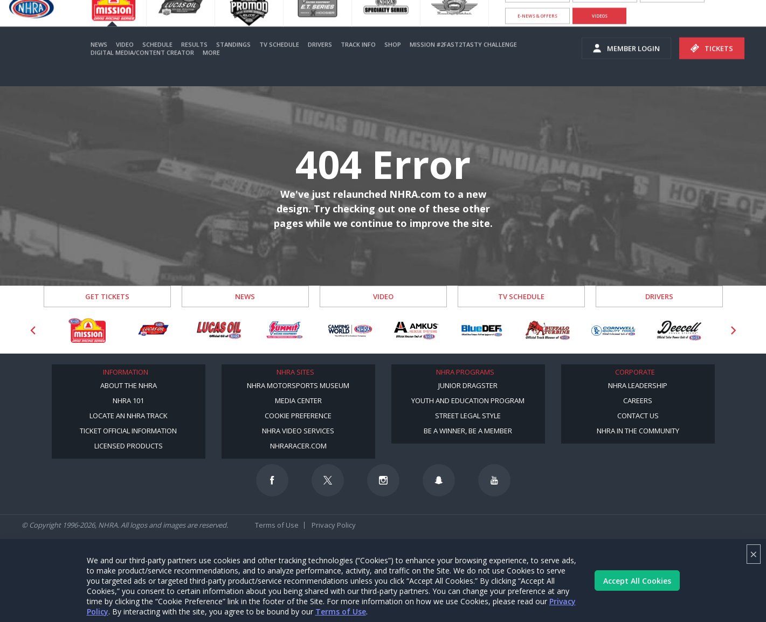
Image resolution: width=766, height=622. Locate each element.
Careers (637, 400)
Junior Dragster (468, 385)
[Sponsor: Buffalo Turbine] (548, 330)
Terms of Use (340, 611)
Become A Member (605, 10)
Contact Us (638, 415)
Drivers (320, 61)
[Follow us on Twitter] (328, 480)
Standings (233, 61)
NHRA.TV (672, 10)
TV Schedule (279, 61)
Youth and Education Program (468, 400)
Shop (392, 61)
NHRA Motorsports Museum (298, 385)
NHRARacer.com (298, 446)
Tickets (712, 65)
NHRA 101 (128, 400)
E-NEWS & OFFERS (537, 32)
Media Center (298, 400)
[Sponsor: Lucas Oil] (219, 330)
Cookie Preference (298, 415)
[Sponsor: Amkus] (416, 330)
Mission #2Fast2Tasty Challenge (463, 61)
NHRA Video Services (298, 431)
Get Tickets (107, 296)
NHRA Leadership (637, 385)
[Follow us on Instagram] (383, 480)
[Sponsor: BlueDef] (482, 330)
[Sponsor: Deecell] (679, 330)
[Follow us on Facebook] (272, 480)
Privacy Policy (334, 525)
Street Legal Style (468, 415)
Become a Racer (537, 10)
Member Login (626, 65)
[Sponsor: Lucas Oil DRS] (153, 330)
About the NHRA (128, 385)
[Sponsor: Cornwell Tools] (613, 330)
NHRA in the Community (638, 431)
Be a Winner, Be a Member (468, 431)
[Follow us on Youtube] (494, 480)
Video (125, 61)
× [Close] (753, 554)
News (99, 61)
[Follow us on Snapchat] (439, 480)
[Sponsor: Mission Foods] (87, 330)
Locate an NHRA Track (128, 415)
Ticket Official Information (128, 431)
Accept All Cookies (637, 581)
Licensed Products (128, 446)
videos (600, 32)
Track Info (358, 61)
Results (194, 61)
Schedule (157, 61)
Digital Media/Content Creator (142, 69)
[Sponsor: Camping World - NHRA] (350, 330)
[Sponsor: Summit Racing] (285, 330)
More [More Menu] (211, 69)
